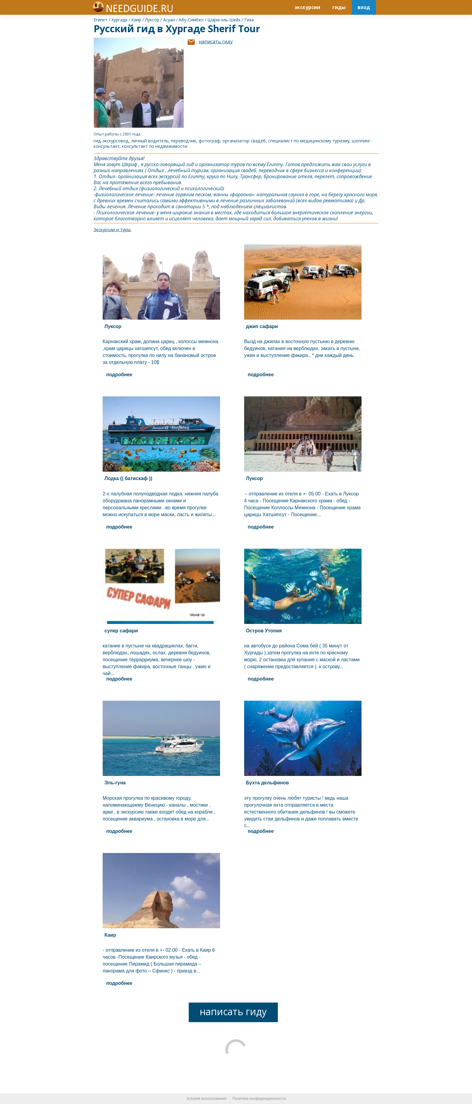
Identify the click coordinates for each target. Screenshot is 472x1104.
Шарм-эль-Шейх (224, 20)
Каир (136, 20)
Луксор (152, 20)
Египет (100, 20)
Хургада (119, 20)
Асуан (169, 20)
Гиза (249, 20)
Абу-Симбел (191, 20)
